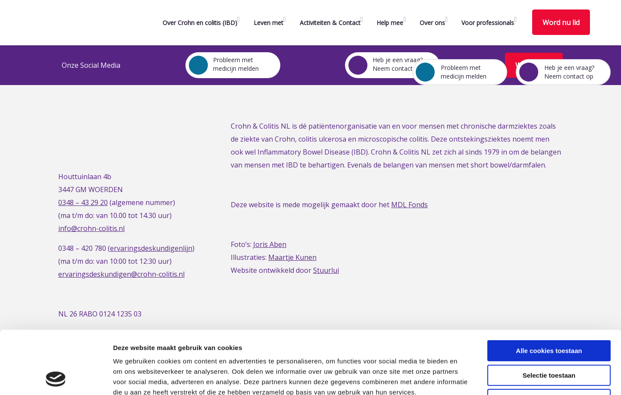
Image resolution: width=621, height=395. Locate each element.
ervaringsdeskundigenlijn (151, 248)
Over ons (432, 23)
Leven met (268, 23)
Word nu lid (561, 22)
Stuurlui (326, 270)
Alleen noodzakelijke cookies (549, 340)
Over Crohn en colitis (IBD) (200, 23)
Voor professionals (487, 23)
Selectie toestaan (549, 316)
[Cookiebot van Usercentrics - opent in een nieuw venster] (56, 378)
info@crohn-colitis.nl (91, 228)
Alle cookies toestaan (549, 291)
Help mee (389, 23)
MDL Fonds (409, 204)
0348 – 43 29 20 (83, 202)
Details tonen (465, 378)
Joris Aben (269, 244)
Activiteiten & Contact (330, 23)
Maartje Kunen (292, 257)
